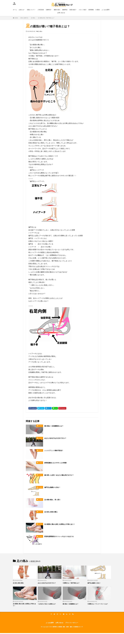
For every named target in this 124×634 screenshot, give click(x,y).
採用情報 (91, 9)
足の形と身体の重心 (52, 512)
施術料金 (64, 9)
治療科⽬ (48, 9)
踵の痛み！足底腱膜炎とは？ (55, 426)
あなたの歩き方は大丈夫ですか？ (57, 438)
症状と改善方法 (24, 18)
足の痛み (33, 18)
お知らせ (21, 9)
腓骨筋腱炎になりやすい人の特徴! (57, 463)
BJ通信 (98, 9)
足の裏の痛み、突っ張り (53, 499)
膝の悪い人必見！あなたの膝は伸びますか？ (61, 475)
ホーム (15, 9)
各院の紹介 (72, 9)
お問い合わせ (61, 12)
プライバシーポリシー (73, 623)
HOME (16, 18)
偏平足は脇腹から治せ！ (53, 487)
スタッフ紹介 (82, 9)
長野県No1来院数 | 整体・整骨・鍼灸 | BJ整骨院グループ (67, 627)
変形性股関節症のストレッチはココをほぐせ (61, 536)
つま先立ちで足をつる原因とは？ (49, 604)
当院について (31, 9)
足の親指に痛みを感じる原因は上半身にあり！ (62, 524)
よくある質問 (105, 9)
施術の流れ (57, 9)
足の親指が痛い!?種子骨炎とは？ (46, 18)
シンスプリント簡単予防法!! (55, 450)
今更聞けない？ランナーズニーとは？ (98, 605)
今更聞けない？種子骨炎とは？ (73, 583)
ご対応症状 (40, 9)
